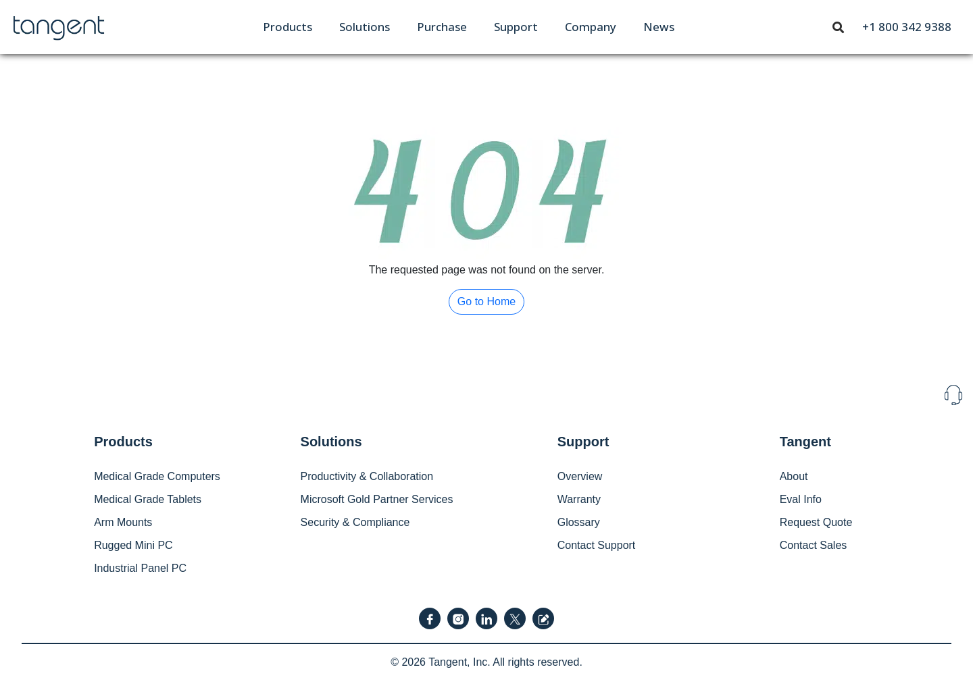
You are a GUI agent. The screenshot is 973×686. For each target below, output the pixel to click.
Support (516, 26)
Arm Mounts (123, 522)
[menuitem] (287, 26)
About (794, 476)
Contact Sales (813, 545)
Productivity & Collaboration (367, 476)
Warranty (579, 499)
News (658, 26)
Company (590, 26)
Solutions (364, 26)
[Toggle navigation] (838, 26)
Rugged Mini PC (133, 545)
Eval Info (801, 499)
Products (287, 26)
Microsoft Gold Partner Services (377, 499)
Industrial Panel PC (140, 568)
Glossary (578, 522)
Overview (580, 476)
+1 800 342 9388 (906, 26)
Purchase (442, 26)
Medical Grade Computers (157, 476)
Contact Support (596, 545)
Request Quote (816, 522)
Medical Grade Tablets (147, 499)
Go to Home (486, 301)
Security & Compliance (355, 522)
